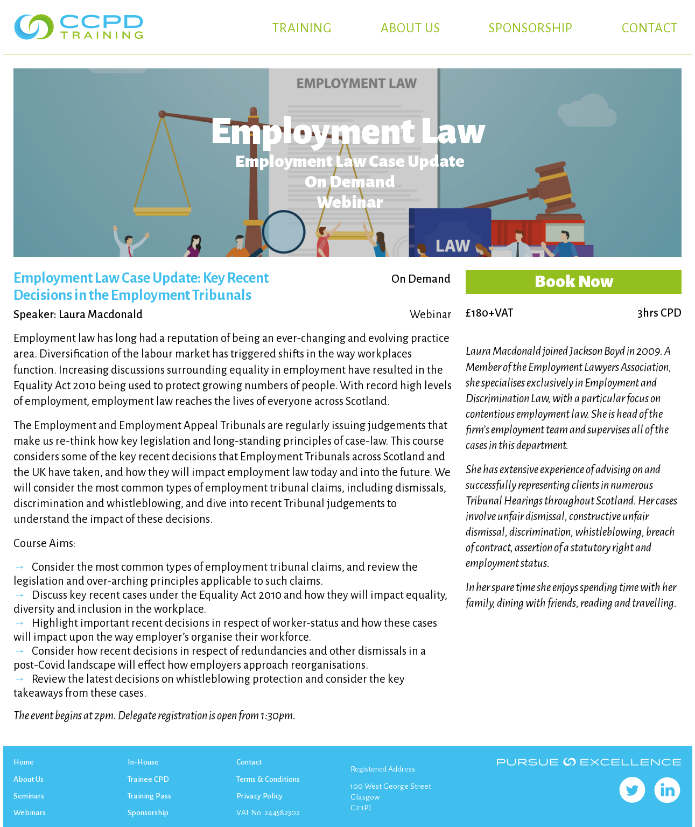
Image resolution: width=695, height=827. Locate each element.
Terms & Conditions (268, 779)
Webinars (29, 812)
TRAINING (302, 28)
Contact (249, 762)
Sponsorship (148, 812)
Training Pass (149, 795)
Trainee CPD (148, 779)
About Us (28, 779)
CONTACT (650, 28)
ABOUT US (410, 28)
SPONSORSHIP (531, 28)
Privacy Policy (259, 795)
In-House (143, 762)
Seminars (28, 795)
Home (23, 762)
